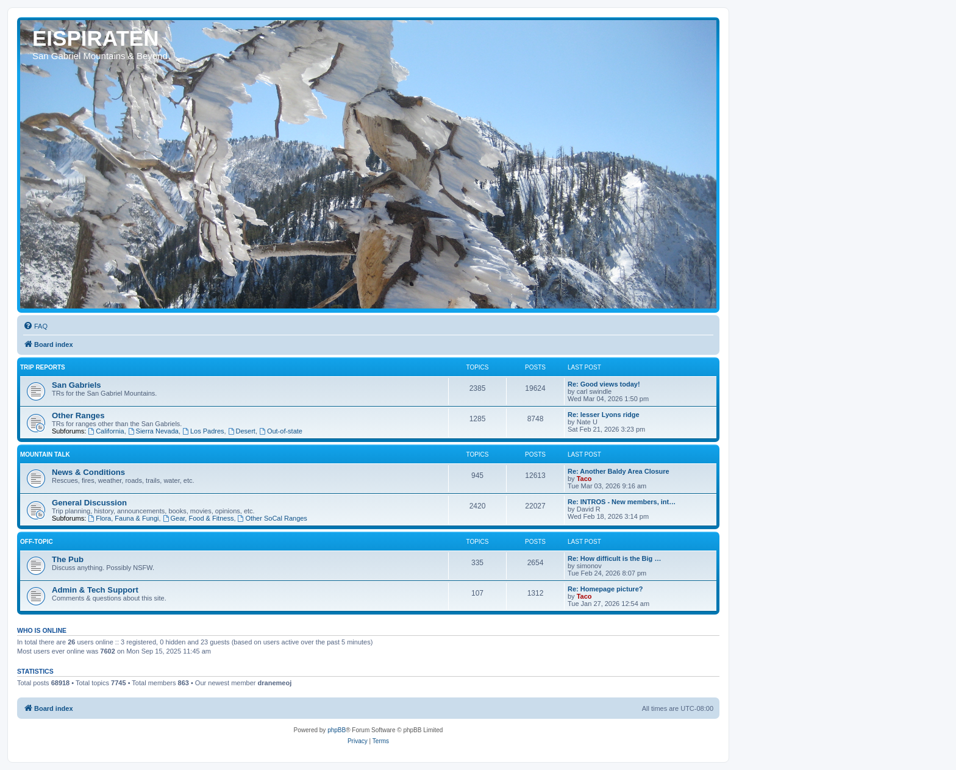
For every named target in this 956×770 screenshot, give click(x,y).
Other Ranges (78, 415)
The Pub (68, 559)
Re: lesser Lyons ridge (604, 414)
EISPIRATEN (95, 38)
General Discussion (89, 502)
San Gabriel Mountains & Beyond (100, 56)
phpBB (336, 730)
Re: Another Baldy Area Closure (618, 471)
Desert (241, 431)
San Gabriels (76, 385)
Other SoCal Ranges (272, 518)
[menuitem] (35, 326)
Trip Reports (42, 367)
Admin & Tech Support (95, 589)
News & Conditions (88, 472)
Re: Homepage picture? (605, 589)
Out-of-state (280, 431)
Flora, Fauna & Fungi (123, 518)
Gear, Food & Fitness (198, 518)
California (106, 431)
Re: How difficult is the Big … (614, 558)
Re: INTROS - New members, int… (622, 501)
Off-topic (36, 541)
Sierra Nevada (153, 431)
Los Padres (203, 431)
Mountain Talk (45, 454)
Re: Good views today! (604, 384)
